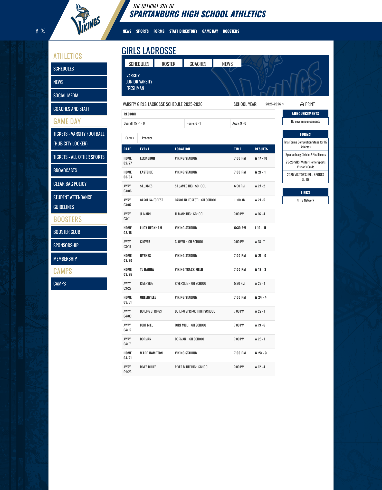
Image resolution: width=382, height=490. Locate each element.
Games (129, 137)
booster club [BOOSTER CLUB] (66, 231)
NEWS (227, 63)
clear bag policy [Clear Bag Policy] (69, 183)
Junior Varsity (139, 81)
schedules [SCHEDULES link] (63, 68)
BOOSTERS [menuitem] (231, 31)
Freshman (135, 88)
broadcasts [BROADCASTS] (65, 170)
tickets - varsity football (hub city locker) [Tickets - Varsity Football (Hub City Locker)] (79, 138)
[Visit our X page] (42, 31)
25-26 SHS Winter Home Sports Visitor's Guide (305, 164)
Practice (147, 137)
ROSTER (168, 63)
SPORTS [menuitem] (142, 31)
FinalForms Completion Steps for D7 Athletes (305, 144)
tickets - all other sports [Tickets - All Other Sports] (79, 156)
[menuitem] (127, 31)
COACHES (198, 63)
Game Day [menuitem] (210, 31)
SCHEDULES (139, 63)
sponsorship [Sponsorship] (65, 245)
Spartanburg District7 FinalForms (306, 154)
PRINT (307, 104)
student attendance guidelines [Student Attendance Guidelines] (72, 202)
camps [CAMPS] (59, 283)
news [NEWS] (58, 81)
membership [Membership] (65, 258)
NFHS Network (305, 200)
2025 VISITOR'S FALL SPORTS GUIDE (305, 177)
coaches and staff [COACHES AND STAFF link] (71, 108)
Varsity (133, 75)
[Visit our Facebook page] (37, 31)
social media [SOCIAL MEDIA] (65, 95)
